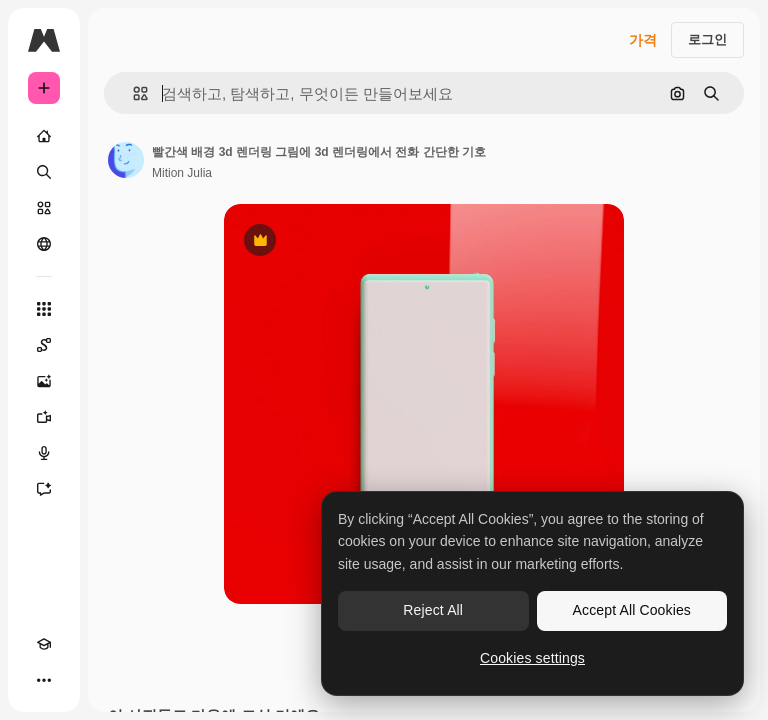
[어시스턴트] (44, 489)
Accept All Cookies (632, 610)
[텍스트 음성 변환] (44, 453)
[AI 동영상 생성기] (44, 417)
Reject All (433, 610)
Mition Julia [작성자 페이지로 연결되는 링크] (182, 173)
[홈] (44, 136)
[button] (132, 93)
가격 (643, 40)
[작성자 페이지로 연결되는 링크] (126, 160)
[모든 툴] (44, 309)
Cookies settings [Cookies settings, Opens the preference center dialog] (532, 658)
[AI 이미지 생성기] (44, 381)
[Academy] (44, 644)
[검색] (44, 172)
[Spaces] (44, 345)
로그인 (707, 39)
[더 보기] (44, 680)
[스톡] (44, 208)
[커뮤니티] (44, 244)
